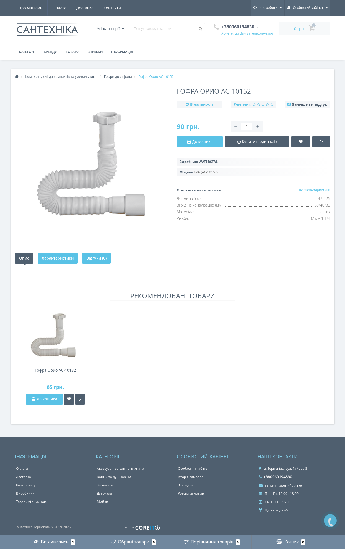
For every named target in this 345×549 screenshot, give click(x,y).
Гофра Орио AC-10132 (55, 370)
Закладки (185, 485)
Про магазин (31, 7)
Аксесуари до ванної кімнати (120, 468)
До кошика (44, 399)
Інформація (122, 51)
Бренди (51, 51)
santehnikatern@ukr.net (280, 485)
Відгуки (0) (96, 258)
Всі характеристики (314, 190)
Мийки (102, 501)
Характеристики (58, 258)
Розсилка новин (191, 493)
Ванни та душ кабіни (114, 476)
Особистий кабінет (193, 468)
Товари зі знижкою (31, 501)
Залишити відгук (309, 104)
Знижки (95, 51)
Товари (72, 51)
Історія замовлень (192, 476)
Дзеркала (104, 493)
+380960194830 (275, 476)
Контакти (112, 7)
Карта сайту (25, 485)
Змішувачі (105, 485)
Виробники (25, 493)
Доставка (85, 7)
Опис (24, 258)
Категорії (27, 51)
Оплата (59, 7)
